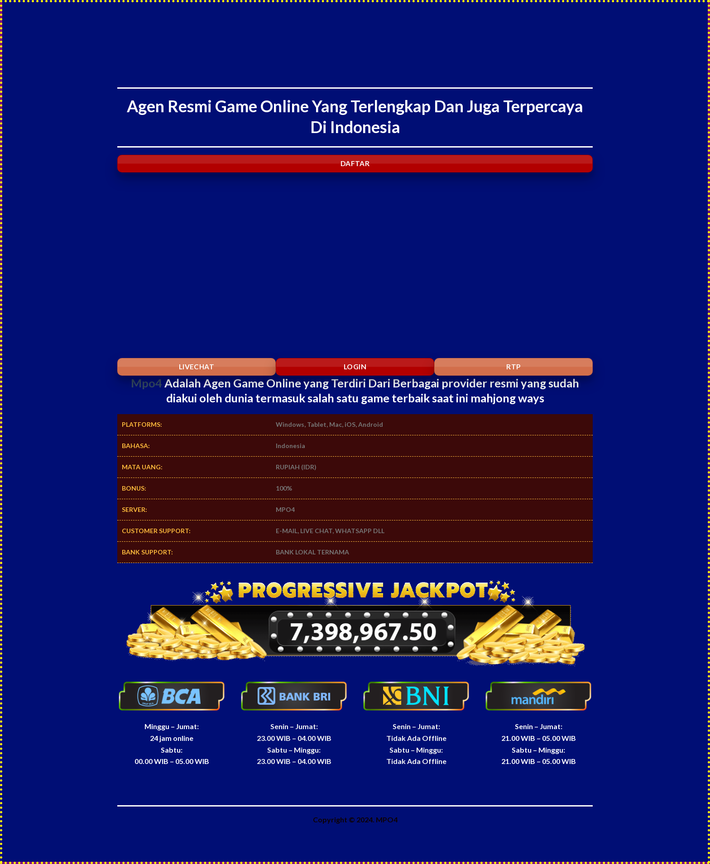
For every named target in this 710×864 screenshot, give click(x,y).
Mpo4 (146, 383)
